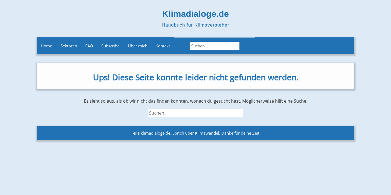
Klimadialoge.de (195, 14)
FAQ (89, 45)
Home (46, 45)
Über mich (137, 45)
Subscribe (110, 45)
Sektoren (69, 45)
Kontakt (163, 45)
